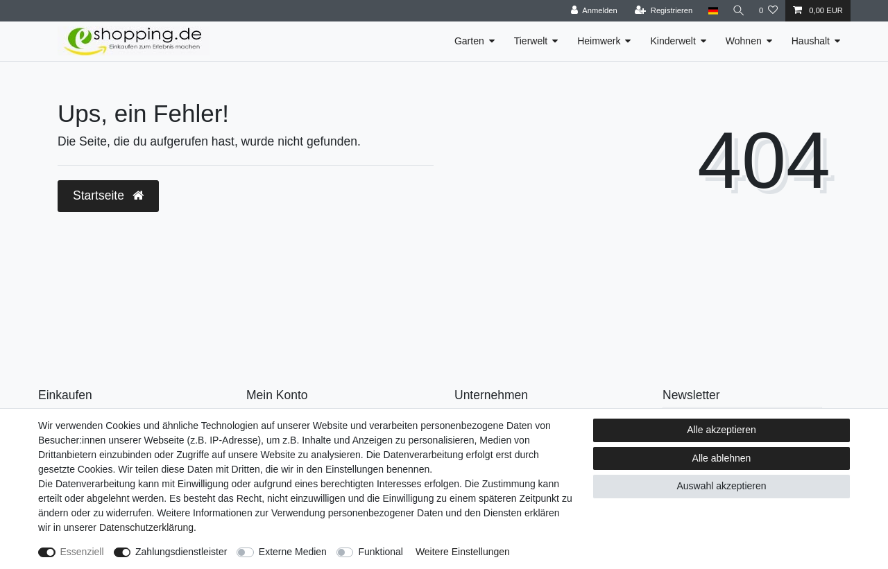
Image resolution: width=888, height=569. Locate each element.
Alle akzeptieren (721, 429)
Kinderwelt (672, 40)
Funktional (380, 551)
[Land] (710, 10)
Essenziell (82, 551)
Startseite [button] (108, 195)
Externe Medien (293, 551)
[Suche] (737, 10)
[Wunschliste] (768, 10)
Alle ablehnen (721, 458)
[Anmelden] (591, 10)
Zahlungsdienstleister (181, 551)
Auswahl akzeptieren (721, 485)
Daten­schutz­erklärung (146, 527)
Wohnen (744, 40)
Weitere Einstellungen (463, 551)
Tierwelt (531, 40)
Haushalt (811, 40)
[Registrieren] (660, 10)
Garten (469, 40)
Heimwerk (598, 40)
